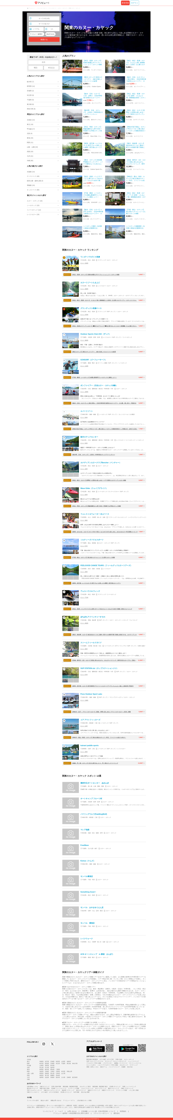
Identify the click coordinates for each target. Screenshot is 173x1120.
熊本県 (58, 1077)
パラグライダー (107, 1063)
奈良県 (63, 1071)
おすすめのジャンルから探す (96, 1056)
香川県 (47, 1075)
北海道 (29, 1059)
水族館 (123, 1067)
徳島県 (41, 1075)
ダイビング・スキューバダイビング (115, 1061)
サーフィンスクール (135, 1063)
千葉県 (63, 1063)
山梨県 (41, 1065)
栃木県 (41, 1063)
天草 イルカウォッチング (34, 1090)
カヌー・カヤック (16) (34, 201)
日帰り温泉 (119, 1059)
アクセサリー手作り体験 (93, 1063)
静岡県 (41, 1069)
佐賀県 (47, 1077)
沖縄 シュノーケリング (129, 1086)
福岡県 (41, 1077)
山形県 (63, 1061)
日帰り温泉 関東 (56, 1086)
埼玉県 (58, 1063)
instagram (43, 1044)
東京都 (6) (30, 104)
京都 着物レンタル (32, 1086)
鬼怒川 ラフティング (94, 1090)
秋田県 (58, 1061)
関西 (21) (30, 142)
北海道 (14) (31, 120)
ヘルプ (60, 1111)
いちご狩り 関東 (134, 1090)
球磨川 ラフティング (108, 1090)
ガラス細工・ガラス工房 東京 (50, 1092)
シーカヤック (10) (33, 205)
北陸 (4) (29, 133)
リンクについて (48, 1111)
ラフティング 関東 (73, 1088)
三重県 (58, 1069)
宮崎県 (69, 1077)
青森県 (41, 1061)
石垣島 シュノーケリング (58, 1088)
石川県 (47, 1067)
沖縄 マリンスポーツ (33, 1092)
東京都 (69, 1063)
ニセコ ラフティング (87, 1088)
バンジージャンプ (114, 1067)
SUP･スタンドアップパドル (94, 1061)
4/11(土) (51, 68)
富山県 (41, 1067)
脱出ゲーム (103, 1067)
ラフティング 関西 (121, 1090)
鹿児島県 (74, 1077)
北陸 (28, 1067)
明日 (35, 68)
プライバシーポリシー (101, 1113)
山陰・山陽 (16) (32, 147)
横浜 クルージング (113, 1088)
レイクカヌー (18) (33, 214)
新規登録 (125, 3)
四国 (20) (30, 151)
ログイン (134, 3)
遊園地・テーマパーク (120, 1063)
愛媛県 (52, 1075)
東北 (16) (30, 124)
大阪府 (52, 1071)
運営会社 (117, 1113)
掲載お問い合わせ (56, 1100)
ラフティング (134, 1065)
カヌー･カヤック (129, 1059)
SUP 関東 (76, 1092)
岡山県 (52, 1073)
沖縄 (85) (30, 160)
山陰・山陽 (30, 1073)
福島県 (69, 1061)
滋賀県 (41, 1071)
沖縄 (28, 1079)
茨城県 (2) (30, 91)
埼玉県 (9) (30, 95)
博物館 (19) (31, 185)
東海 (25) (30, 138)
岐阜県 (47, 1069)
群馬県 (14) (31, 86)
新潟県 (52, 1065)
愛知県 (52, 1069)
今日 (43, 62)
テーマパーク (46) (33, 176)
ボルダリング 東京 (85, 1086)
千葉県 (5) (30, 100)
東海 (28, 1069)
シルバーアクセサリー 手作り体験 (108, 1065)
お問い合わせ (72, 1111)
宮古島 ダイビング (66, 1092)
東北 (28, 1061)
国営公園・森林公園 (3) (35, 181)
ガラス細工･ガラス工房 (107, 1059)
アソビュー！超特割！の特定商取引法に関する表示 (71, 1113)
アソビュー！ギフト (69, 1100)
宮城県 (52, 1061)
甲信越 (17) (31, 129)
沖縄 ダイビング (44, 1086)
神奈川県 (74, 1063)
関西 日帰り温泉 (44, 1088)
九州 (28, 1077)
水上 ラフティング (100, 1088)
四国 (28, 1075)
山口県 (63, 1073)
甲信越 (29, 1065)
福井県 (52, 1067)
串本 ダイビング (81, 1090)
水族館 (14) (31, 172)
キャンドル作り (91, 1065)
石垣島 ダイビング (114, 1086)
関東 (28, 1063)
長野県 (47, 1065)
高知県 (58, 1075)
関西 (28, 1071)
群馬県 (47, 1063)
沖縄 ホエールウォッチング (52, 1090)
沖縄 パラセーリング (127, 1088)
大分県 (63, 1077)
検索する (44, 40)
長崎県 (52, 1077)
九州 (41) (30, 156)
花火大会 (130, 1067)
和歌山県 (69, 1071)
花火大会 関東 (85, 1092)
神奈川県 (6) (31, 109)
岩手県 (47, 1061)
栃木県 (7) (30, 82)
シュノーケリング (133, 1061)
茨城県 (52, 1063)
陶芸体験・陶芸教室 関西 (70, 1086)
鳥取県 (41, 1073)
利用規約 (123, 1111)
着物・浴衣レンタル (92, 1067)
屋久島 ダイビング (32, 1088)
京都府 (47, 1071)
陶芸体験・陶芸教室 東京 (100, 1086)
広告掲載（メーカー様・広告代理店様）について (98, 1111)
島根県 (47, 1073)
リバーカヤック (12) (34, 210)
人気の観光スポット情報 (84, 1100)
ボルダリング (124, 1065)
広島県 (58, 1073)
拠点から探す (45, 1100)
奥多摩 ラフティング (68, 1090)
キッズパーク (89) (33, 190)
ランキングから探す (33, 1100)
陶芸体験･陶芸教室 (92, 1059)
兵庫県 (58, 1071)
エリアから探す (32, 1056)
